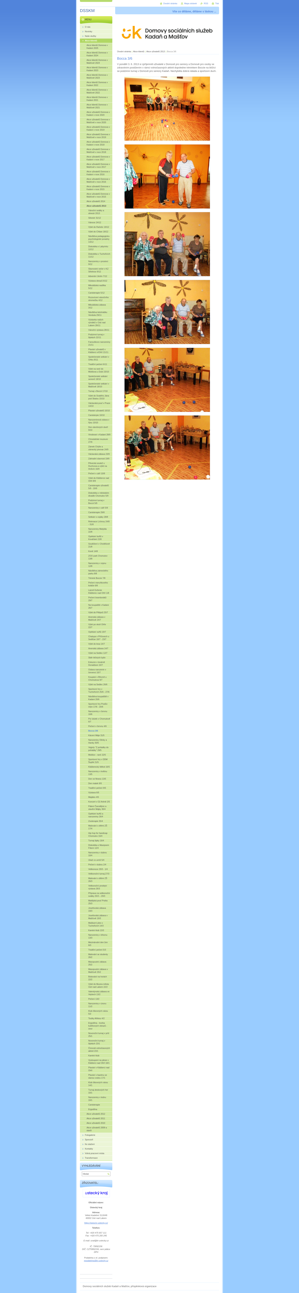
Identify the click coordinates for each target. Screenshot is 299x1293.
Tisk (217, 3)
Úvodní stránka (124, 51)
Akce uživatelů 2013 (155, 51)
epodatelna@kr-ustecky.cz (96, 1260)
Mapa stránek (190, 3)
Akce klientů (138, 51)
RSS (206, 3)
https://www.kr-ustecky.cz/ (96, 1223)
